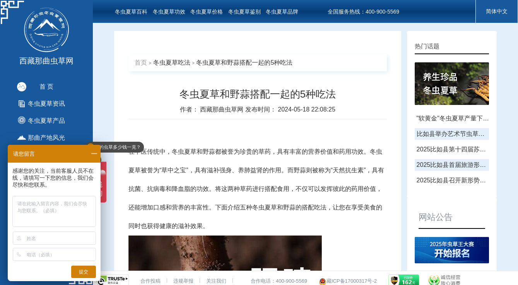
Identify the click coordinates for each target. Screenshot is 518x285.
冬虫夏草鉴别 (244, 12)
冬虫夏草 (184, 151)
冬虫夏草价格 (206, 12)
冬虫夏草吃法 (171, 62)
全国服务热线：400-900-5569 (363, 12)
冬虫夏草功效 (169, 12)
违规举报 (183, 281)
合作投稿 (150, 281)
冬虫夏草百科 (131, 12)
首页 (141, 62)
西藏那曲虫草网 (222, 109)
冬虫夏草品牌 (282, 12)
